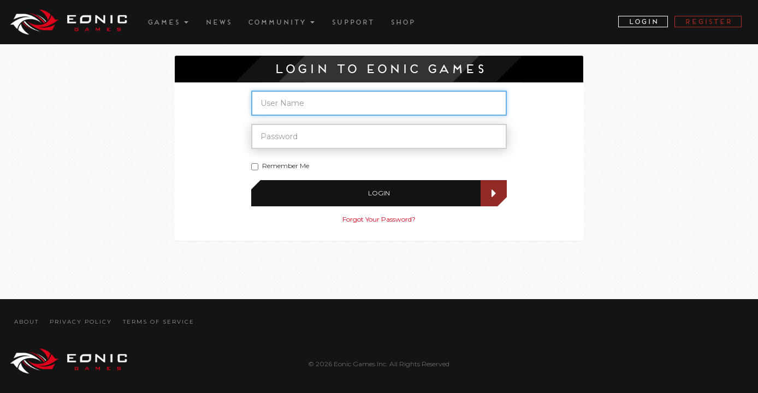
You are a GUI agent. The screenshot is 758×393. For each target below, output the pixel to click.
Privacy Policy (81, 321)
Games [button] (167, 22)
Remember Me (280, 166)
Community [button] (281, 22)
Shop (402, 22)
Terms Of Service (158, 321)
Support (352, 22)
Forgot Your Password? (379, 219)
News (218, 22)
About (26, 321)
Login (427, 193)
